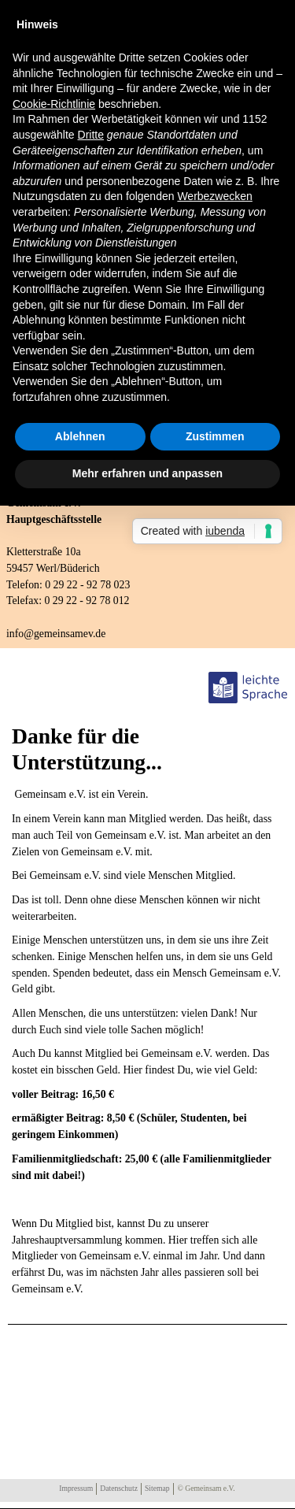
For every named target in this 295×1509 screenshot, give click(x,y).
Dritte (91, 134)
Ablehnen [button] (80, 436)
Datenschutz (119, 1488)
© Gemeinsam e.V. (206, 1488)
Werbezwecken (214, 196)
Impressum (76, 1488)
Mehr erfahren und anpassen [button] (147, 473)
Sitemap (157, 1488)
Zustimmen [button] (215, 436)
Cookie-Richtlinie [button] (54, 104)
